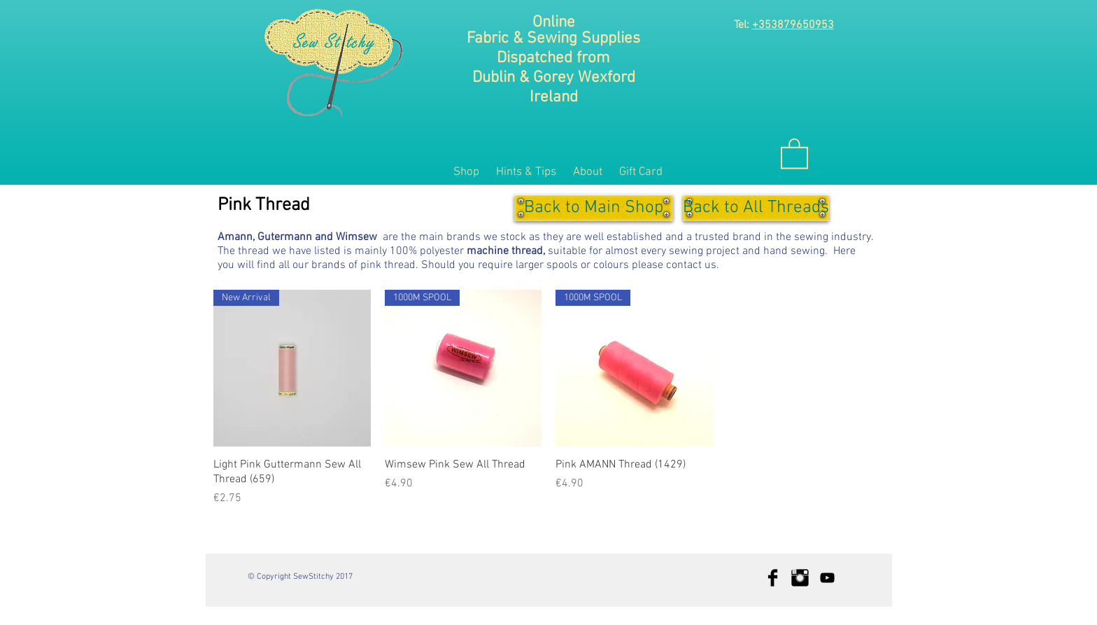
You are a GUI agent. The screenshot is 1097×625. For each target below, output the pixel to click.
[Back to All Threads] (756, 208)
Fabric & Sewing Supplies (553, 38)
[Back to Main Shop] (593, 208)
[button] (794, 152)
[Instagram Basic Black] (800, 578)
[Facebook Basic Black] (772, 578)
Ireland (554, 97)
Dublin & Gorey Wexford (553, 77)
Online (553, 22)
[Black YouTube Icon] (827, 578)
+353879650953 (793, 25)
